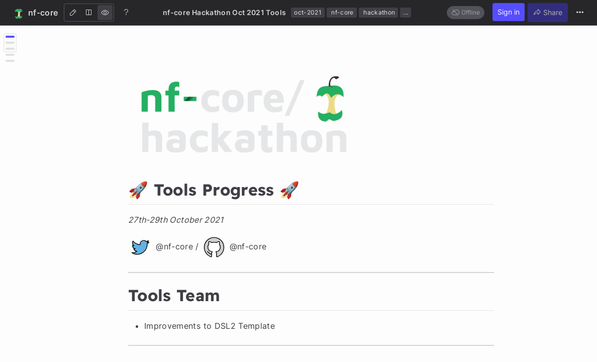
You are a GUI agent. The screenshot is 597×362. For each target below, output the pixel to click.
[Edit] (72, 12)
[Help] (126, 12)
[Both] (88, 12)
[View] (105, 12)
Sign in (508, 12)
